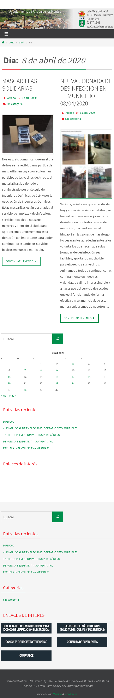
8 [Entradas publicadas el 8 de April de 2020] (41, 370)
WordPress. (71, 694)
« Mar (4, 395)
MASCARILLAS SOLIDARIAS (19, 84)
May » (12, 395)
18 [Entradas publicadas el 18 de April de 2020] (89, 377)
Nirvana (57, 694)
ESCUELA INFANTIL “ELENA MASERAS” (26, 448)
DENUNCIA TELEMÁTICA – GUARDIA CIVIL (28, 441)
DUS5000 (8, 421)
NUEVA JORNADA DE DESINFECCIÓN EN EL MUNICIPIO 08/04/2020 (86, 92)
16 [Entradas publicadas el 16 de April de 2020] (56, 377)
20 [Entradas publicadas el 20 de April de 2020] (9, 383)
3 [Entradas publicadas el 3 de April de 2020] (73, 364)
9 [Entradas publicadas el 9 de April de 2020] (57, 370)
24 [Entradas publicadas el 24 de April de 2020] (73, 383)
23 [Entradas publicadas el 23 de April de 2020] (56, 383)
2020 (11, 42)
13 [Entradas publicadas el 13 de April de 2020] (9, 377)
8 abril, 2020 (29, 98)
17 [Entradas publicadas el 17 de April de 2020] (73, 377)
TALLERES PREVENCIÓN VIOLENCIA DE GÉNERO (31, 435)
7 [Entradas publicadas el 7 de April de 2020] (25, 370)
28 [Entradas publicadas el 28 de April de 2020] (25, 390)
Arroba (11, 98)
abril (21, 42)
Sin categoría (15, 104)
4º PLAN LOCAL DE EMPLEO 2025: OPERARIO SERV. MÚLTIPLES (40, 428)
